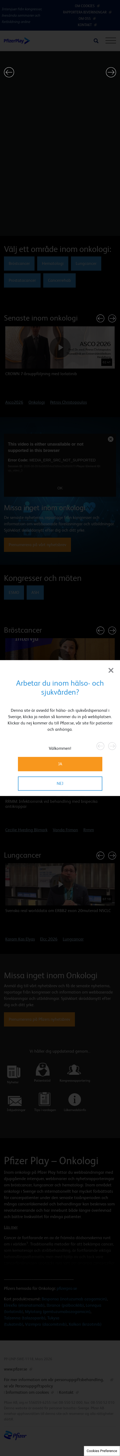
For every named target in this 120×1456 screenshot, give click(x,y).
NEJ (60, 783)
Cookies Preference (102, 1451)
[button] (9, 72)
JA (60, 763)
